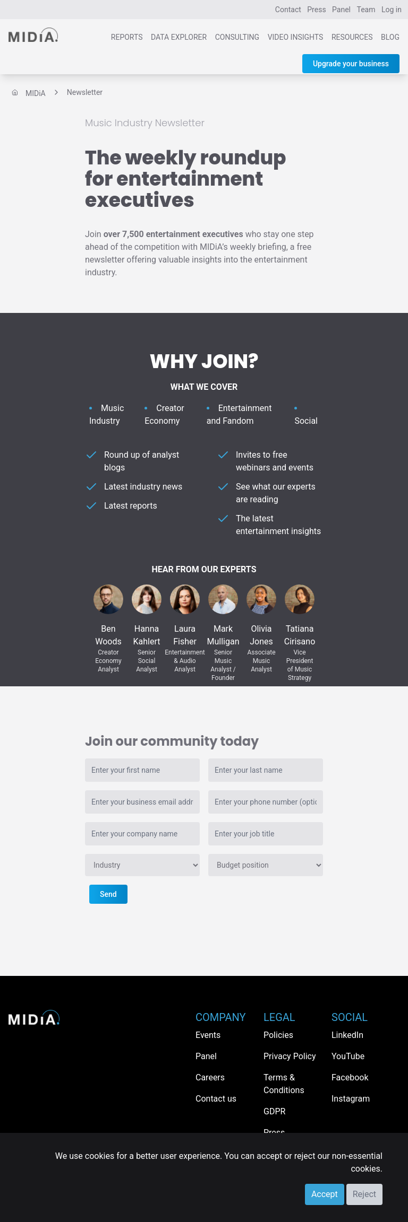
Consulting (237, 37)
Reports (127, 37)
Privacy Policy (290, 1056)
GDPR (274, 1111)
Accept (324, 1194)
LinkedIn (347, 1035)
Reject (364, 1194)
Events (208, 1035)
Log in (391, 9)
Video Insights (296, 37)
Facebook (350, 1077)
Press (316, 9)
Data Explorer (179, 37)
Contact (288, 9)
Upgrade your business (351, 63)
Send (108, 894)
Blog (390, 37)
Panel (341, 9)
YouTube (348, 1056)
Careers (210, 1077)
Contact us (216, 1099)
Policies (278, 1035)
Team (366, 9)
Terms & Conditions (284, 1083)
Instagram (351, 1099)
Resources (352, 37)
